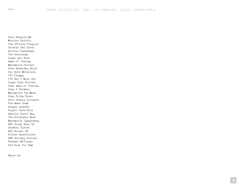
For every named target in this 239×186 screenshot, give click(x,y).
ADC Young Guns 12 (21, 124)
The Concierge (18, 54)
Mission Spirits (19, 40)
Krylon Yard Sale (20, 110)
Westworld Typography (23, 121)
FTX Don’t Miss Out (22, 79)
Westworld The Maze (22, 93)
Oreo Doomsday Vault (22, 68)
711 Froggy (15, 75)
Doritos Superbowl (21, 51)
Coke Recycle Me (19, 37)
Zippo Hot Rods (19, 58)
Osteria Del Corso (21, 47)
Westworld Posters (21, 65)
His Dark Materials (22, 72)
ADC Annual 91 (18, 131)
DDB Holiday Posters (22, 138)
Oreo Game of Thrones (23, 86)
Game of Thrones (19, 61)
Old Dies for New (20, 145)
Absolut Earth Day (21, 114)
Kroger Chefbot (19, 107)
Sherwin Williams (20, 141)
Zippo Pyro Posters (22, 82)
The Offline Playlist (23, 44)
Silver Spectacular (22, 134)
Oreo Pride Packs (20, 96)
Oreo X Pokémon (19, 89)
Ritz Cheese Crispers (23, 100)
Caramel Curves (19, 127)
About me (14, 155)
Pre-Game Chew (18, 103)
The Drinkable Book (22, 117)
